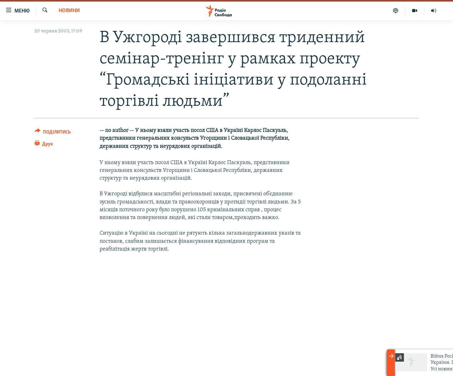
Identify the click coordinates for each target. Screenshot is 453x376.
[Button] (53, 133)
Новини (69, 11)
